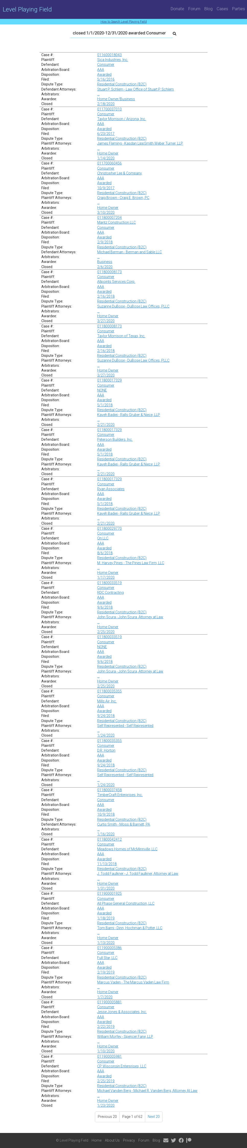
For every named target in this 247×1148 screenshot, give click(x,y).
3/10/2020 (106, 212)
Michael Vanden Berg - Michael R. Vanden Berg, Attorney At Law (147, 1091)
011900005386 (109, 948)
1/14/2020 (106, 158)
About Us (112, 1140)
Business (104, 262)
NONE (102, 390)
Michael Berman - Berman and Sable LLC (129, 252)
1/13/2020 (106, 943)
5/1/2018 (105, 405)
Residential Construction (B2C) (121, 84)
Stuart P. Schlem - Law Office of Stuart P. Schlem (135, 89)
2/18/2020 (106, 104)
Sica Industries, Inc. (112, 60)
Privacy (129, 1140)
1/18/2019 (106, 918)
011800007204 (109, 218)
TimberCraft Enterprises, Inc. (120, 795)
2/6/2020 (105, 267)
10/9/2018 (106, 814)
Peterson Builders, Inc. (115, 439)
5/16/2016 (106, 79)
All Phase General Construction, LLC (125, 903)
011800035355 (109, 691)
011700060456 (109, 163)
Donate (177, 8)
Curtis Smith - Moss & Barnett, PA (123, 824)
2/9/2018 (105, 242)
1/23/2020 (106, 1105)
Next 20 (154, 1117)
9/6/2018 (105, 607)
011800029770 (109, 528)
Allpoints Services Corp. (116, 282)
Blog (208, 8)
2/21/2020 (106, 425)
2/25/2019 (106, 1081)
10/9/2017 (106, 188)
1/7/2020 (105, 997)
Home (97, 1140)
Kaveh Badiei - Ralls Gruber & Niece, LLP (128, 415)
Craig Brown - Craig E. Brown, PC (123, 198)
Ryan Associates (111, 489)
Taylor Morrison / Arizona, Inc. (121, 119)
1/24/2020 (106, 735)
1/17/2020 (106, 577)
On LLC (102, 538)
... (98, 94)
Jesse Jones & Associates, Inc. (122, 1012)
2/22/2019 (106, 1027)
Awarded (104, 74)
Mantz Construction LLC (116, 222)
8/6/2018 (105, 553)
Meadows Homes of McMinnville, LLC (127, 849)
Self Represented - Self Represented (125, 726)
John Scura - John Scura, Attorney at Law (130, 617)
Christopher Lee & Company (119, 173)
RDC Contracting (110, 592)
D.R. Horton (106, 750)
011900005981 (109, 1056)
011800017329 (109, 380)
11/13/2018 (107, 864)
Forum (194, 8)
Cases (222, 8)
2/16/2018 (106, 296)
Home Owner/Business (116, 99)
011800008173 (109, 272)
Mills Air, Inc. (107, 701)
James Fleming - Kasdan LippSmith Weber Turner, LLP (140, 143)
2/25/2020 (106, 632)
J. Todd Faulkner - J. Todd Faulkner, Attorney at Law (137, 874)
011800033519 (109, 583)
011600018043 (109, 55)
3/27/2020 (106, 321)
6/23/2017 (106, 134)
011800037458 (109, 790)
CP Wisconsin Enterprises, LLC (121, 1066)
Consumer (105, 64)
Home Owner (107, 153)
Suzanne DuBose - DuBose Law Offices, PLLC (133, 306)
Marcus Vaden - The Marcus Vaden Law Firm (133, 982)
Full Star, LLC (107, 958)
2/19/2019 (106, 972)
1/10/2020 (106, 1051)
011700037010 (109, 109)
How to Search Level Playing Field (124, 21)
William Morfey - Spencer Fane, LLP (125, 1037)
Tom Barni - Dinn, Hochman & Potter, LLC (129, 928)
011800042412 (109, 839)
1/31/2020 (106, 888)
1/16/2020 (106, 834)
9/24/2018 (106, 716)
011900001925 (109, 893)
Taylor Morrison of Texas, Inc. (121, 336)
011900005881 (109, 1002)
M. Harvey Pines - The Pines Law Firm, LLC (130, 563)
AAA (100, 70)
